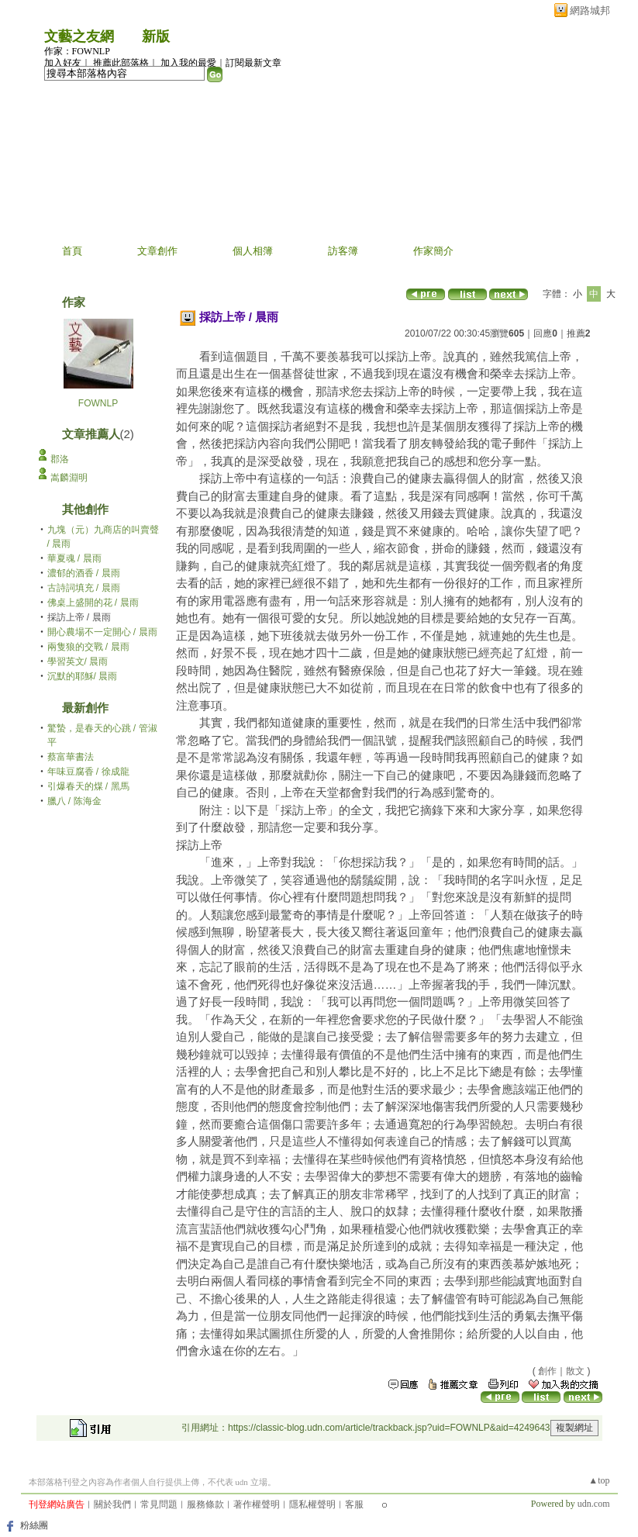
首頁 (72, 251)
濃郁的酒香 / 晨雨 (83, 573)
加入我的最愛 (188, 62)
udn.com (594, 1503)
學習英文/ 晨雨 (78, 661)
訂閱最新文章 (253, 62)
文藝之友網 (79, 36)
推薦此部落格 (121, 62)
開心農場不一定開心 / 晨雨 (102, 632)
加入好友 (62, 62)
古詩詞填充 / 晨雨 (83, 587)
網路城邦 (590, 10)
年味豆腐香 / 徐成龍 (88, 771)
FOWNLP (98, 403)
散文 (575, 1371)
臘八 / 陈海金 (74, 801)
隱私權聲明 (312, 1504)
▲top (598, 1480)
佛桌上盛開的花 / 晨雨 (93, 602)
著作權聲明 (256, 1504)
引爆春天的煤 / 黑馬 (88, 786)
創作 (547, 1371)
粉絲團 (34, 1525)
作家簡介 (433, 251)
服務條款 (205, 1504)
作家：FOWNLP (77, 51)
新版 (156, 36)
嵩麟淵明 (69, 477)
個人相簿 (253, 251)
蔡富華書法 (70, 756)
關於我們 (112, 1504)
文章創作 (157, 251)
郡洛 (59, 459)
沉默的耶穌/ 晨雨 (82, 676)
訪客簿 (343, 251)
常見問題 (159, 1504)
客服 (354, 1504)
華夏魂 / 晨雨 (74, 558)
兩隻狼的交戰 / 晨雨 (88, 646)
